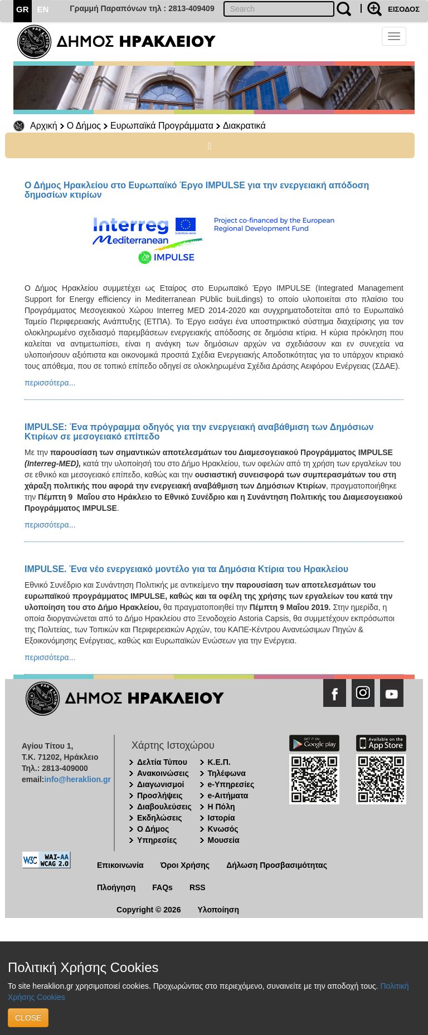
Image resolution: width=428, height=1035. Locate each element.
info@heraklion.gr (77, 779)
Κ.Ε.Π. (219, 762)
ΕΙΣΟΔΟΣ (404, 9)
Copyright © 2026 (148, 909)
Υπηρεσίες (157, 840)
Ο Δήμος (84, 125)
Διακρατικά (244, 125)
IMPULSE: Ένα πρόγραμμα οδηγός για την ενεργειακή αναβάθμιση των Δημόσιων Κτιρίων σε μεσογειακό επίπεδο (199, 431)
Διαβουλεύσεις (164, 806)
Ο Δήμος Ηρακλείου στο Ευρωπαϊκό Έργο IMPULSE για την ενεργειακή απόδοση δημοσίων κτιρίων (197, 189)
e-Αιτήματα (228, 795)
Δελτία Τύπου (162, 762)
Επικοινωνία (120, 865)
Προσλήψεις (160, 795)
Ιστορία (221, 817)
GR (22, 9)
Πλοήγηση (116, 887)
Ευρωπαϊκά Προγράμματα (161, 125)
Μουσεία (224, 840)
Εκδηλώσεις (159, 817)
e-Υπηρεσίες (231, 784)
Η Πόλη (221, 806)
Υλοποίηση (218, 909)
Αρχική (43, 125)
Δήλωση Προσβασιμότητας (276, 865)
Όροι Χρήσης (185, 865)
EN (43, 9)
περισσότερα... (50, 382)
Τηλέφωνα (227, 773)
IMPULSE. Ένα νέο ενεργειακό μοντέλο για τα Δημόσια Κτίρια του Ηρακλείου (186, 569)
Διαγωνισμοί (160, 784)
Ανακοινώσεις (163, 773)
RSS (197, 887)
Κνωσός (223, 828)
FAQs (162, 887)
